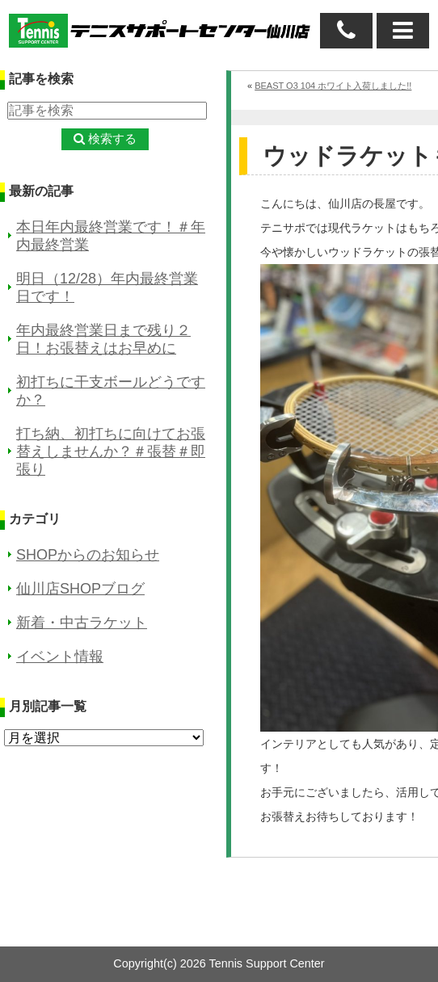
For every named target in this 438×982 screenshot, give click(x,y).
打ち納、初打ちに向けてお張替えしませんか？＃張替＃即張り (110, 451)
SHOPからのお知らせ (87, 555)
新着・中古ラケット (81, 623)
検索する (112, 138)
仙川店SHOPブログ (80, 589)
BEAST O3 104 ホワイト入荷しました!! (333, 85)
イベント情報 (59, 656)
